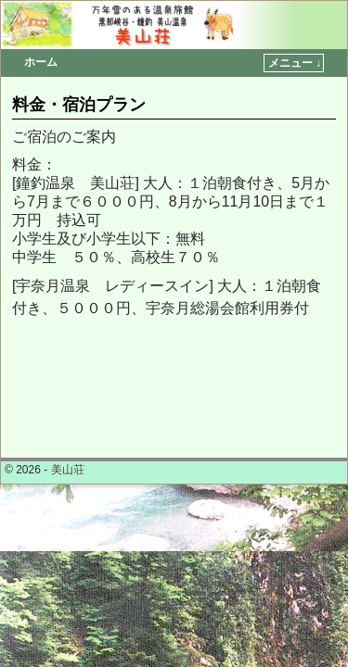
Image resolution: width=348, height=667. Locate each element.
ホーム (41, 62)
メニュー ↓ (294, 63)
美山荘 (67, 469)
